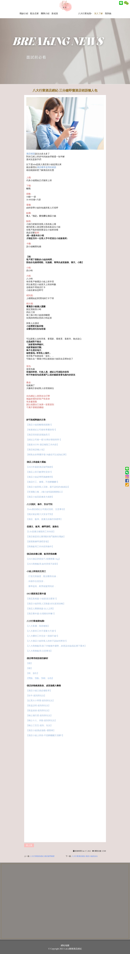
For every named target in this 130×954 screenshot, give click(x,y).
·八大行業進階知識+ (35, 621)
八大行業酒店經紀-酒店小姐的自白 (85, 856)
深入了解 (100, 9)
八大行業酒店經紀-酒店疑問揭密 (42, 856)
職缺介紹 (26, 9)
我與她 (110, 9)
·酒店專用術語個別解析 (37, 658)
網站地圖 (65, 945)
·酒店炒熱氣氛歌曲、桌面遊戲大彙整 (43, 685)
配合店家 (36, 9)
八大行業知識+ (87, 9)
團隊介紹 (47, 9)
